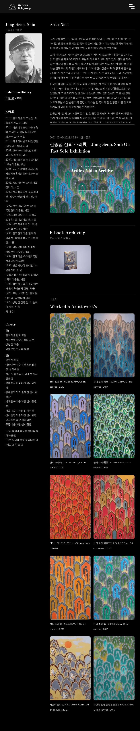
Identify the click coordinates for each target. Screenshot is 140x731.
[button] (132, 6)
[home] (20, 7)
